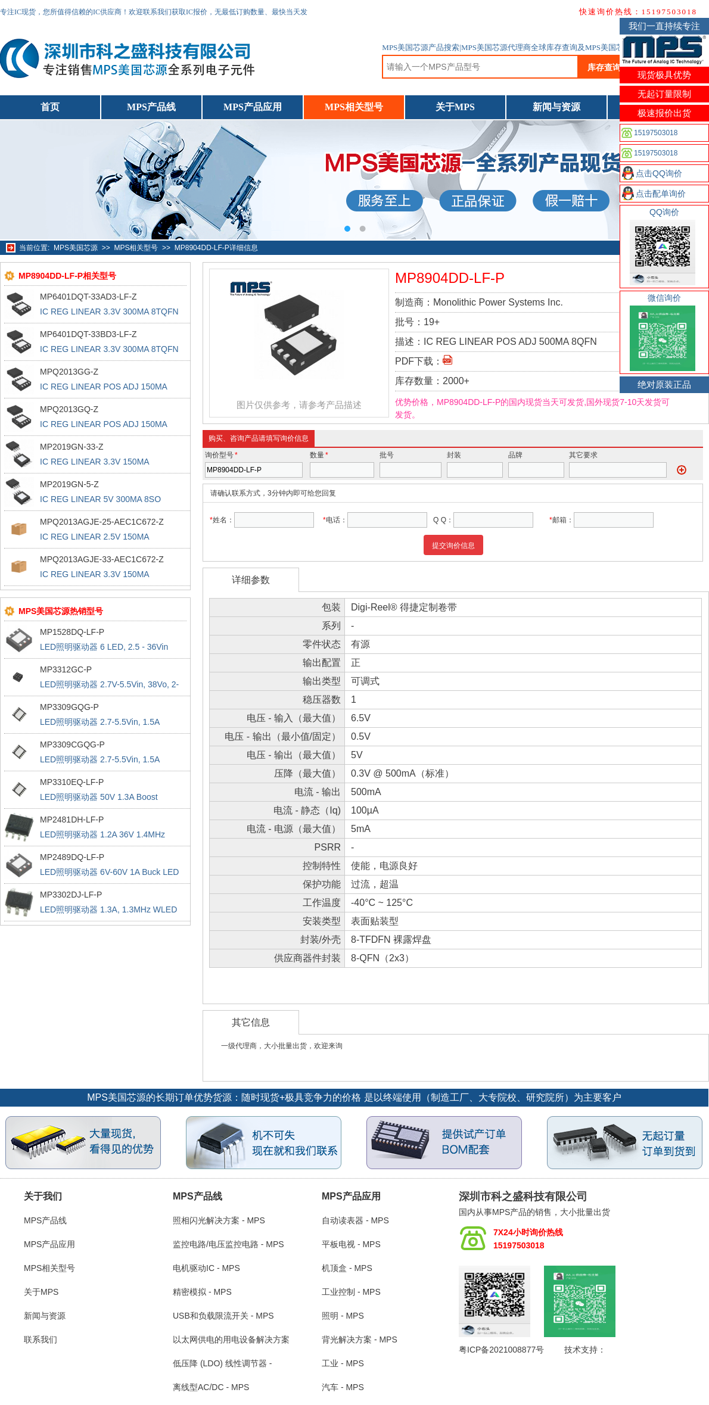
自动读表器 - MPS (355, 1220)
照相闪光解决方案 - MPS (219, 1220)
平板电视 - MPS (351, 1244)
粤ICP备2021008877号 (501, 1349)
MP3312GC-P (66, 669)
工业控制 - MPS (351, 1292)
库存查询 (604, 67)
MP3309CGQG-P (72, 744)
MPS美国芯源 (76, 248)
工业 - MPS (343, 1363)
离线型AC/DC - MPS (211, 1387)
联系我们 (40, 1339)
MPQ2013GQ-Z (69, 409)
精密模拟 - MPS (202, 1292)
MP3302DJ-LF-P (71, 894)
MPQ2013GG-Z (69, 371)
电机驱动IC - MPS (206, 1268)
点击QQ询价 (659, 173)
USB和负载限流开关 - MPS (223, 1315)
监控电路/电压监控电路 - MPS (228, 1244)
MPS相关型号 (354, 107)
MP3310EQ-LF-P (72, 782)
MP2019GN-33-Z (72, 446)
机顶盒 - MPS (347, 1268)
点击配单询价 (661, 193)
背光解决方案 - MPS (359, 1339)
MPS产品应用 (252, 107)
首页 (50, 107)
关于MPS (455, 107)
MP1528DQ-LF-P (72, 632)
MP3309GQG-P (69, 707)
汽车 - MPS (343, 1387)
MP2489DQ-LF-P (72, 857)
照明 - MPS (343, 1315)
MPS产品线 (151, 107)
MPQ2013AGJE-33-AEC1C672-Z (102, 559)
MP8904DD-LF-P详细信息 (216, 248)
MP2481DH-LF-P (72, 819)
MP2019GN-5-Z (69, 484)
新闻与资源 (556, 107)
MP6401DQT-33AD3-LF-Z (88, 296)
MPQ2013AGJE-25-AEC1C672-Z (102, 522)
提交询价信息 (453, 545)
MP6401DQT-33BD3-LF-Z (88, 334)
